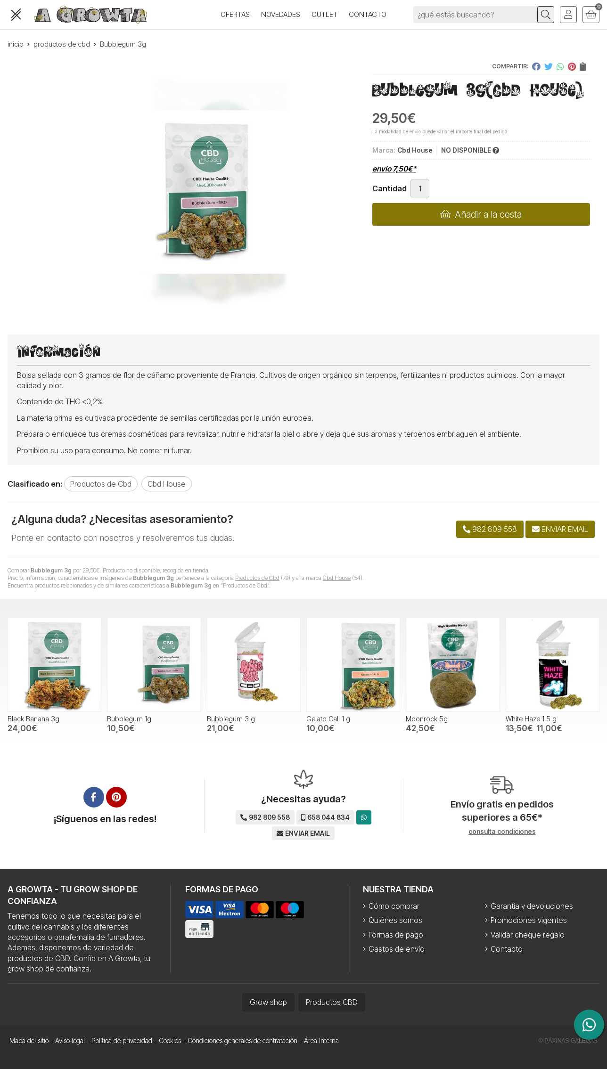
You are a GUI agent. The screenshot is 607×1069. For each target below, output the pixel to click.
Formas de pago (396, 934)
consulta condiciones (502, 831)
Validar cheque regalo (528, 934)
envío (415, 131)
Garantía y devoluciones (532, 906)
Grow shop (268, 1002)
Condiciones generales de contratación (242, 1040)
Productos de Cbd (257, 577)
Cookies (170, 1040)
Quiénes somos (395, 920)
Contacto (507, 949)
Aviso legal (70, 1040)
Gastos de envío (397, 949)
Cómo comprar (394, 906)
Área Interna (321, 1040)
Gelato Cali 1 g (328, 719)
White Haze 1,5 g (531, 719)
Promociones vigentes (529, 920)
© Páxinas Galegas (568, 1040)
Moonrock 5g (427, 719)
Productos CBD (332, 1002)
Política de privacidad (121, 1040)
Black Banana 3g (33, 719)
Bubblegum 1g (129, 719)
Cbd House (337, 577)
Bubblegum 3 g (231, 719)
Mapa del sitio (29, 1040)
